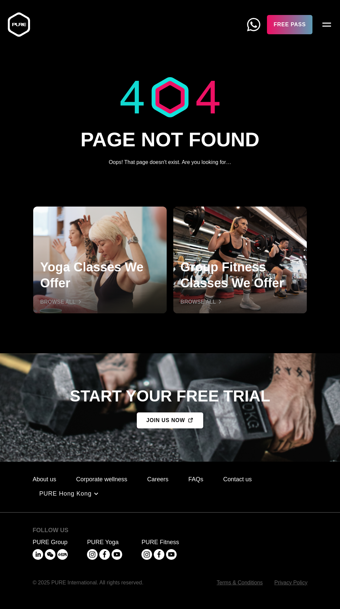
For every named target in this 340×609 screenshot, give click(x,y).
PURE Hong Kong (65, 493)
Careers (157, 479)
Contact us (237, 479)
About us (44, 479)
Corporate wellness (101, 479)
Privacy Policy (290, 582)
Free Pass (290, 24)
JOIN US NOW (165, 420)
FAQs (195, 479)
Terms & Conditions (240, 582)
